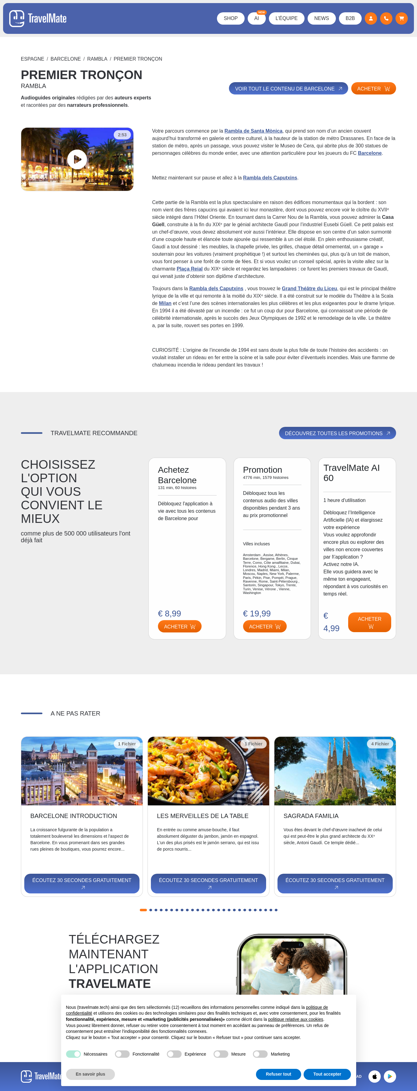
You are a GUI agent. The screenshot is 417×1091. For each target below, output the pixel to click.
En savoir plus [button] (90, 1074)
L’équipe (287, 18)
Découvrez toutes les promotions (338, 433)
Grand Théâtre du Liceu (309, 288)
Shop (231, 18)
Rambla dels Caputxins (270, 177)
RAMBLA (97, 59)
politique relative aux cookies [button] (295, 1019)
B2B (350, 18)
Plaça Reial (190, 268)
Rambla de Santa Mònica (254, 131)
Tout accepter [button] (327, 1074)
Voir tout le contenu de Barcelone (289, 89)
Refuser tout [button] (278, 1074)
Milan (165, 303)
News (321, 18)
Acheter (373, 88)
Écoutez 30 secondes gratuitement (81, 884)
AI (260, 16)
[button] (143, 910)
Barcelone (65, 59)
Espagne (32, 59)
